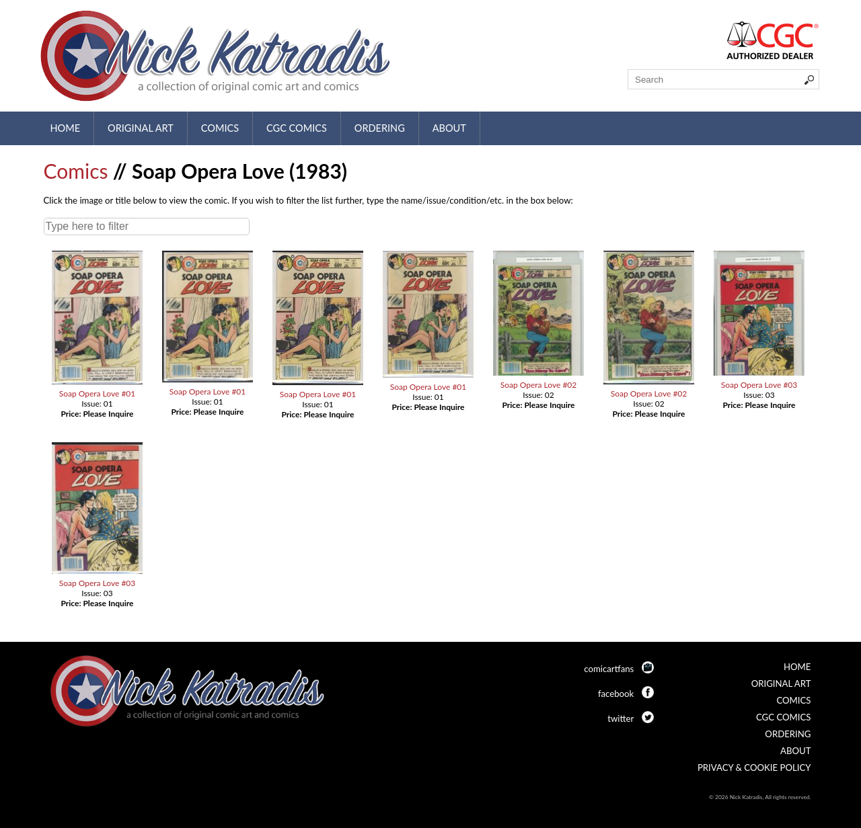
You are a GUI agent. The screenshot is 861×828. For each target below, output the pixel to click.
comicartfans (609, 668)
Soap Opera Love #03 (759, 385)
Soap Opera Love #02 (538, 385)
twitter (620, 718)
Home (65, 128)
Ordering (379, 128)
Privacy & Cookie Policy (754, 767)
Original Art (141, 128)
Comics (220, 128)
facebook (616, 693)
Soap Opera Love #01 (97, 393)
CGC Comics (296, 128)
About (449, 128)
